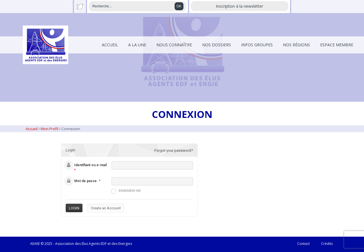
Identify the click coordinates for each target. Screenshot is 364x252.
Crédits (327, 243)
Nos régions (296, 44)
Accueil (110, 44)
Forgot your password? (173, 150)
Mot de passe (85, 181)
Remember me (126, 191)
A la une (137, 44)
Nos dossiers (216, 44)
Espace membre (336, 44)
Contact (303, 243)
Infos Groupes (257, 44)
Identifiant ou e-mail (90, 165)
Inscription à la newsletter (239, 6)
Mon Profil (49, 128)
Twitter (80, 6)
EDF (104, 243)
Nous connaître (174, 44)
